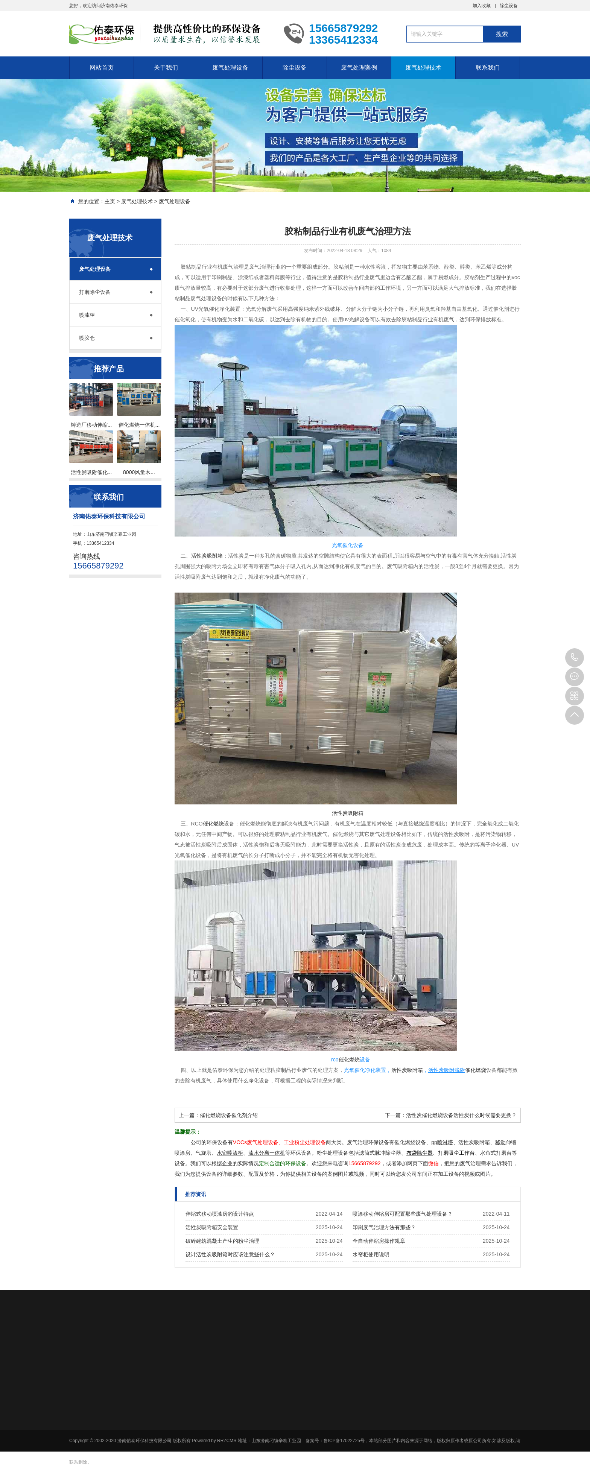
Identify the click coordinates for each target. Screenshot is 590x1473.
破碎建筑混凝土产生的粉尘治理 (222, 1241)
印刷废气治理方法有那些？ (384, 1227)
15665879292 (574, 657)
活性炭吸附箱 (207, 556)
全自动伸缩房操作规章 (379, 1241)
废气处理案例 (359, 67)
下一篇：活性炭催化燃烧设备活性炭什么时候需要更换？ (451, 1115)
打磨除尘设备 (95, 292)
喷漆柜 (87, 315)
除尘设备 (509, 5)
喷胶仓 (87, 338)
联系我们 (488, 67)
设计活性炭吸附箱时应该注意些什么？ (230, 1254)
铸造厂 (79, 425)
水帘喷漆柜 (230, 1153)
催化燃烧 (129, 425)
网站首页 (102, 67)
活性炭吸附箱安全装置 (212, 1227)
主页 (110, 201)
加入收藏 (482, 5)
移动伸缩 (97, 425)
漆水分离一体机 (266, 1153)
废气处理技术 (423, 67)
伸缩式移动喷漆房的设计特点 (220, 1214)
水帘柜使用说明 (371, 1254)
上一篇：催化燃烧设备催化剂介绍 (218, 1115)
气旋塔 (203, 1153)
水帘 (485, 1153)
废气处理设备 (230, 67)
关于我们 (166, 67)
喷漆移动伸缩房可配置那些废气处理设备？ (403, 1214)
